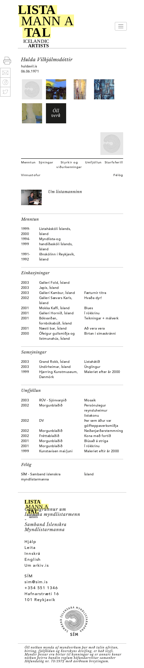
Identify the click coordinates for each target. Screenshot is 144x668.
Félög (118, 175)
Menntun (28, 162)
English (32, 560)
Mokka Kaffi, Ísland (54, 308)
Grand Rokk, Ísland (54, 362)
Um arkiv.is (36, 566)
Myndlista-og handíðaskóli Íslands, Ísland (56, 244)
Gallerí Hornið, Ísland (56, 313)
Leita (30, 548)
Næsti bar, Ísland (53, 328)
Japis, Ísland (49, 288)
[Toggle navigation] (121, 26)
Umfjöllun (93, 162)
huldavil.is (29, 66)
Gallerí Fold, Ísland (54, 283)
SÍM (28, 576)
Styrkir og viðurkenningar (69, 165)
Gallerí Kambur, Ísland (57, 293)
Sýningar (46, 162)
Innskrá (32, 554)
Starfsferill (114, 162)
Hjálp (30, 542)
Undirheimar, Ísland (55, 367)
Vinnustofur (31, 175)
